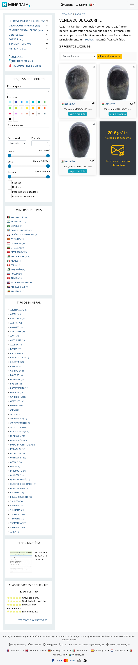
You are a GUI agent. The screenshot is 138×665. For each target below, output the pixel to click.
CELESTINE (17, 362)
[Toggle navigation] (132, 4)
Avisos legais (23, 636)
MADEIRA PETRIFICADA (22, 444)
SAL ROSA (16, 501)
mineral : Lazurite (109, 56)
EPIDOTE (16, 383)
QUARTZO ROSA (19, 488)
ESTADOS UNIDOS (21, 282)
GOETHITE (17, 401)
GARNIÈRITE (18, 396)
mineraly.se (76, 654)
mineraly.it (80, 650)
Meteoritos (18, 48)
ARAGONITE (17, 340)
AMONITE (16, 327)
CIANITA (15, 366)
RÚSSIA (16, 273)
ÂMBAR (15, 531)
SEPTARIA (16, 505)
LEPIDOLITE (17, 436)
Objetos (16, 34)
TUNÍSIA (16, 278)
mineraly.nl (118, 650)
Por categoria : (15, 86)
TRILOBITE (17, 518)
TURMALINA (18, 523)
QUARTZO (17, 475)
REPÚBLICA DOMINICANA (24, 234)
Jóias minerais (20, 43)
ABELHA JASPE (19, 309)
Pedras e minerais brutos (27, 20)
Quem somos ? (59, 636)
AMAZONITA (17, 318)
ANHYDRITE (17, 331)
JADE (14, 409)
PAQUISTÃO (18, 269)
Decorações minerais (24, 25)
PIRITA (15, 466)
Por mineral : (14, 138)
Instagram (50, 644)
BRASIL (16, 226)
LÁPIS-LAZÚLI (18, 440)
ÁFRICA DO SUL (19, 287)
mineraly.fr (14, 650)
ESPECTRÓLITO (19, 388)
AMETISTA (17, 323)
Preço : (11, 151)
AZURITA (16, 344)
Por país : (36, 138)
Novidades (16, 56)
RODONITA (17, 492)
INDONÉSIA (18, 243)
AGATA (15, 314)
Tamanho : (13, 172)
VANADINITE (17, 527)
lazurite (68, 103)
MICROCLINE (18, 453)
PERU (15, 265)
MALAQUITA (17, 449)
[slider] (9, 155)
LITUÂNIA (17, 247)
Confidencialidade (41, 636)
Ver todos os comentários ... (33, 620)
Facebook (34, 644)
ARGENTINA (18, 221)
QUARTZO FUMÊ (20, 479)
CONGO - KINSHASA (22, 230)
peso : (11, 161)
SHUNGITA (17, 510)
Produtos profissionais (25, 65)
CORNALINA (17, 370)
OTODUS (16, 462)
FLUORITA (16, 392)
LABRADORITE (19, 431)
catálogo (67, 14)
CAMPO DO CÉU (19, 357)
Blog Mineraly (17, 644)
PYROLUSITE (18, 470)
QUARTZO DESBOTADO (23, 484)
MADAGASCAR (20, 256)
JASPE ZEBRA (18, 427)
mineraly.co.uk (34, 650)
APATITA (15, 335)
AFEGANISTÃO (19, 217)
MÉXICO (16, 260)
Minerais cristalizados (26, 30)
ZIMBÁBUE (17, 291)
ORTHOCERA (18, 457)
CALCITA (16, 353)
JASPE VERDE (18, 418)
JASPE (15, 414)
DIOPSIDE (16, 375)
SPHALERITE (17, 514)
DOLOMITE (17, 379)
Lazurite (80, 14)
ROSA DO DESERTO (21, 497)
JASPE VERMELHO (20, 423)
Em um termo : (15, 125)
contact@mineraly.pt (93, 644)
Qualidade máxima (21, 61)
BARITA (15, 349)
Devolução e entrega (80, 636)
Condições (8, 636)
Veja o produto (78, 113)
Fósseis (16, 39)
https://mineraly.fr (120, 644)
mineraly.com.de (58, 650)
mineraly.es (99, 650)
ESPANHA (17, 239)
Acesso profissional (103, 636)
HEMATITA (16, 405)
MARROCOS (19, 252)
